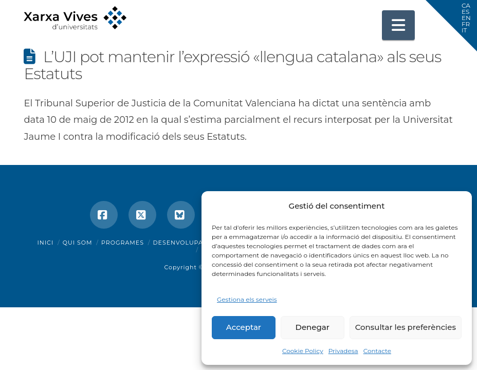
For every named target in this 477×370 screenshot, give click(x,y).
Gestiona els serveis (247, 299)
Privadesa (343, 351)
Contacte (377, 351)
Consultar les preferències (405, 327)
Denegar (312, 327)
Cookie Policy (302, 351)
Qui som (78, 242)
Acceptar (243, 327)
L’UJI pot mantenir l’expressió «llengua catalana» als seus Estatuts (232, 65)
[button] (398, 25)
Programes (122, 242)
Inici (46, 242)
